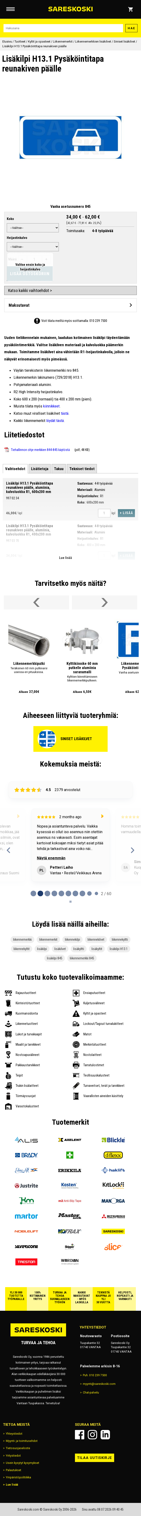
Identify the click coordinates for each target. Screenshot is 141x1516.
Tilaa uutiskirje (94, 1458)
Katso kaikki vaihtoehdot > (30, 290)
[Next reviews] (132, 850)
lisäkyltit (97, 949)
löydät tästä (55, 420)
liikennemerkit (48, 939)
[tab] (15, 468)
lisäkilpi (42, 949)
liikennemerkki (22, 939)
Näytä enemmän (53, 858)
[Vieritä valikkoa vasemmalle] (36, 602)
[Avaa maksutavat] (70, 305)
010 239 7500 (98, 321)
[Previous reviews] (8, 850)
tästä (64, 413)
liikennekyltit (22, 949)
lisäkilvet (60, 949)
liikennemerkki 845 (82, 958)
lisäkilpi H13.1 (119, 949)
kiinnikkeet (51, 406)
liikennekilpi (72, 939)
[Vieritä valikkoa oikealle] (104, 602)
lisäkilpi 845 (54, 958)
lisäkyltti (78, 949)
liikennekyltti (120, 939)
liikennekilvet (96, 939)
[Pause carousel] (70, 901)
